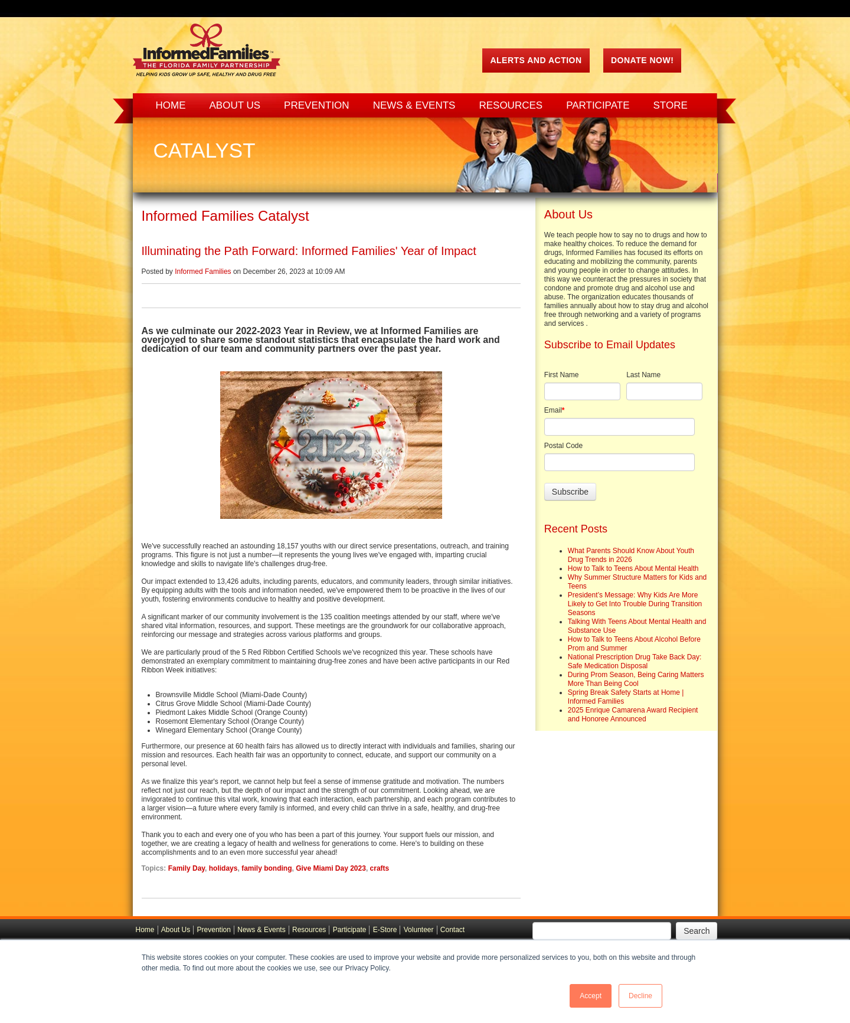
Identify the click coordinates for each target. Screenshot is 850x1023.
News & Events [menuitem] (414, 105)
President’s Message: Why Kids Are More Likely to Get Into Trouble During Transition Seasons (635, 604)
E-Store (385, 930)
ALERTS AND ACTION (535, 60)
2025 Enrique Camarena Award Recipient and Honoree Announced (633, 714)
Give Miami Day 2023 (331, 868)
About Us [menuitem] (235, 105)
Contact (452, 930)
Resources (309, 930)
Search (697, 931)
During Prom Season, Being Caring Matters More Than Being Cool (636, 679)
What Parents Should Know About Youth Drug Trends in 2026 (631, 555)
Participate (350, 930)
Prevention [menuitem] (316, 105)
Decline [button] (640, 996)
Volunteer (419, 930)
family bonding (266, 868)
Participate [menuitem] (597, 105)
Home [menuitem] (171, 105)
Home (145, 930)
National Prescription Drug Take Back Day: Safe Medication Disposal (635, 661)
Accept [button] (590, 996)
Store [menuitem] (670, 105)
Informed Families (203, 271)
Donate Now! (642, 60)
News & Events (261, 930)
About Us (175, 930)
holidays (223, 868)
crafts (380, 868)
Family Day (186, 868)
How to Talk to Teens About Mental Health (633, 568)
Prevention (214, 930)
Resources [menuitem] (510, 105)
